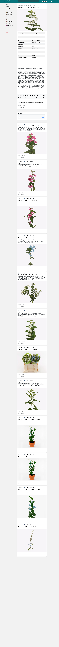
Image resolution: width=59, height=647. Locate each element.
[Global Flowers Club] (9, 1)
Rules (9, 28)
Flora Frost (26, 5)
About (7, 28)
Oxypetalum (20, 5)
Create (44, 1)
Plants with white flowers (39, 102)
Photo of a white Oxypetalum (30, 102)
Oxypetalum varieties (21, 102)
